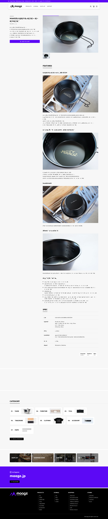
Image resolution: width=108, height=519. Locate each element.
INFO (57, 497)
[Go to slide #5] (77, 56)
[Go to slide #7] (93, 56)
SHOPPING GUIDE (74, 499)
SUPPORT (49, 6)
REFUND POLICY (73, 505)
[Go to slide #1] (46, 56)
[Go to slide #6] (85, 56)
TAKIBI (40, 497)
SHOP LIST (42, 6)
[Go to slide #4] (69, 56)
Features (89, 354)
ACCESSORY (42, 507)
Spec (95, 354)
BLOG (90, 501)
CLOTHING (41, 505)
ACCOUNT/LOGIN (74, 497)
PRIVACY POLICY (74, 509)
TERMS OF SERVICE (74, 501)
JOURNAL (35, 6)
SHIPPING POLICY (74, 503)
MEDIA (57, 499)
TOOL (40, 501)
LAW (71, 507)
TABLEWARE (42, 503)
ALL (40, 495)
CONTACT (91, 499)
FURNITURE (41, 499)
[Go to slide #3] (62, 56)
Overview (82, 354)
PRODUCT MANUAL (93, 497)
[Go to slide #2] (54, 56)
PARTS (40, 509)
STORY (57, 501)
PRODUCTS (29, 6)
